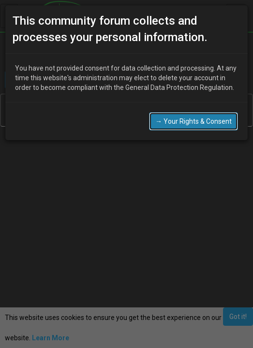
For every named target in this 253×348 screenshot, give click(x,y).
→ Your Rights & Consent (193, 121)
